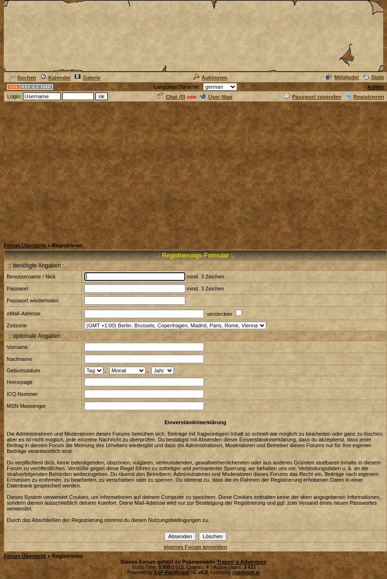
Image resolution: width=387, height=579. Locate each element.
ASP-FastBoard (171, 572)
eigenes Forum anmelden (196, 547)
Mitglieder (342, 77)
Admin (375, 87)
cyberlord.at (246, 572)
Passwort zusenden (312, 97)
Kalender (55, 78)
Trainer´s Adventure (241, 562)
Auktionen (210, 78)
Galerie (88, 78)
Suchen (22, 78)
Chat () (171, 97)
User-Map (216, 97)
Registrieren (364, 97)
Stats (373, 77)
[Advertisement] (193, 170)
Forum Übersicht (25, 245)
